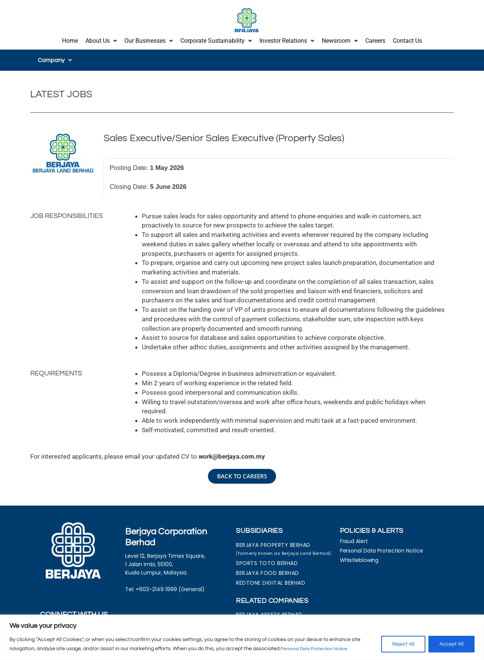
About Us (101, 38)
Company (55, 56)
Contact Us (407, 38)
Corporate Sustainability (216, 38)
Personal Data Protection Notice (319, 649)
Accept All (451, 644)
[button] (101, 39)
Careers (375, 38)
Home (70, 38)
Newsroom (340, 38)
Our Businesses (148, 38)
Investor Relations (286, 38)
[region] (242, 637)
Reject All (403, 644)
